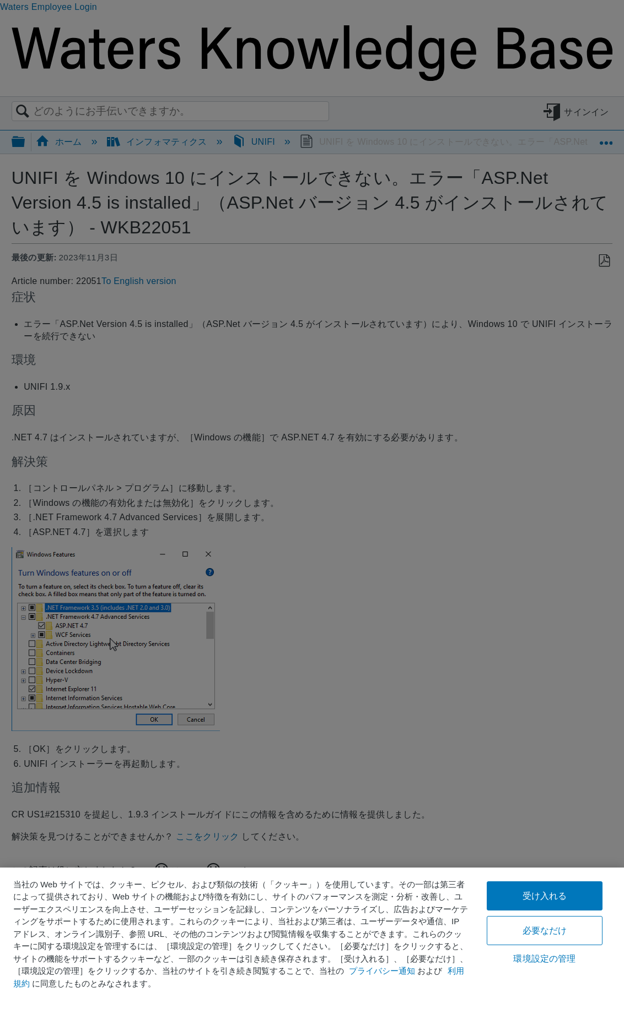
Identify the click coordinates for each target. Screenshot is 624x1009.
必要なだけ (545, 930)
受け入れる (545, 896)
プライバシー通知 (382, 970)
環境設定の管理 (544, 958)
